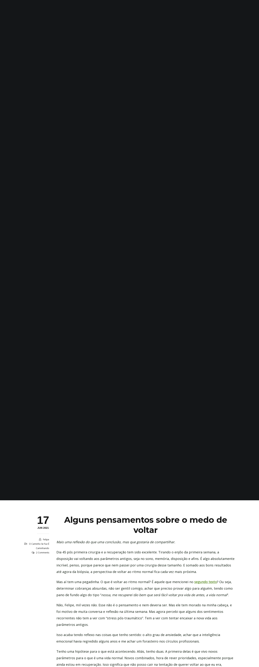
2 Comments (42, 552)
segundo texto (205, 582)
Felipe (46, 539)
